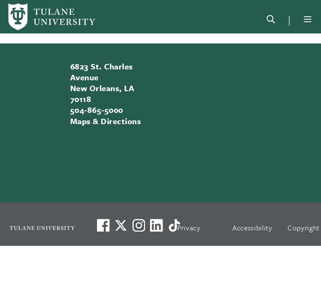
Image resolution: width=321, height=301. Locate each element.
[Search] (271, 21)
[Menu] (308, 19)
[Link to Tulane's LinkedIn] (156, 225)
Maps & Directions (105, 121)
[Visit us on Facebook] (103, 225)
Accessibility (252, 227)
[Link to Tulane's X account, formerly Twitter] (121, 225)
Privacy (189, 227)
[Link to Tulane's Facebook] (138, 225)
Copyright (304, 227)
